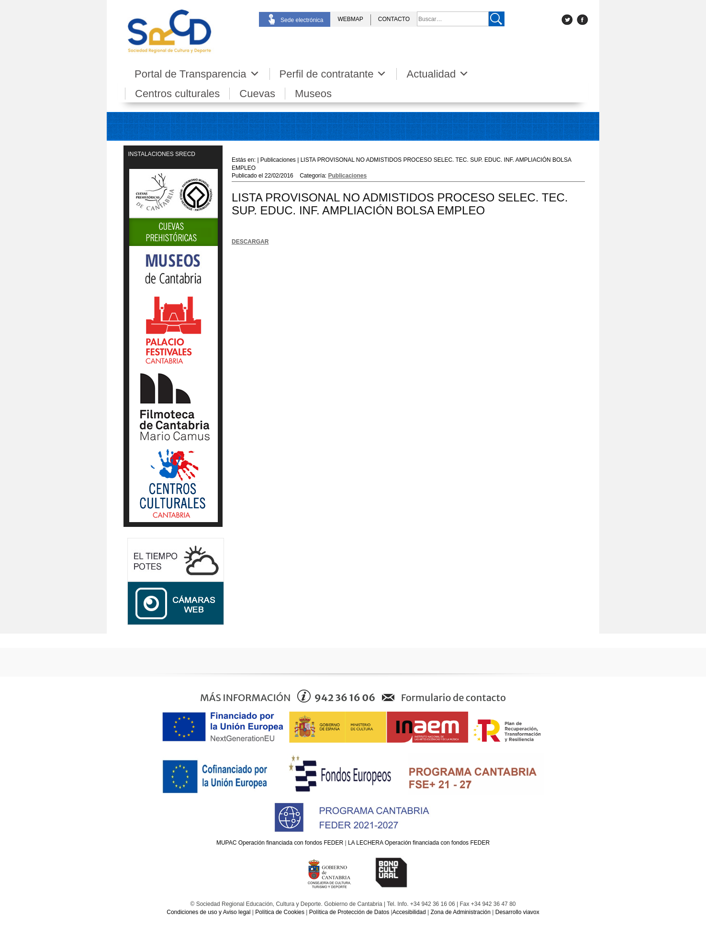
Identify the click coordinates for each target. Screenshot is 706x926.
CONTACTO (394, 19)
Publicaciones (347, 175)
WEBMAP (350, 19)
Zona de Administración (461, 912)
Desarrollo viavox (517, 912)
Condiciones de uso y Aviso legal (208, 912)
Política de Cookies (279, 912)
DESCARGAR (250, 241)
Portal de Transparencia (197, 74)
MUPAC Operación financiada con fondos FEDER (279, 842)
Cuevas (257, 94)
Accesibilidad (409, 912)
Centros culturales (177, 94)
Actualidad (437, 74)
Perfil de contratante (333, 74)
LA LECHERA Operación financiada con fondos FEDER (419, 842)
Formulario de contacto (453, 697)
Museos (313, 94)
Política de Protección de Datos (349, 912)
